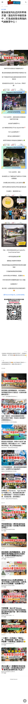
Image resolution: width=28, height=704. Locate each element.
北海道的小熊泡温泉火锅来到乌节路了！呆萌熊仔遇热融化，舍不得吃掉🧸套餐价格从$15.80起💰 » (14, 355)
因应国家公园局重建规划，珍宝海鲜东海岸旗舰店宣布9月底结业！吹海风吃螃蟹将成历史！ (13, 392)
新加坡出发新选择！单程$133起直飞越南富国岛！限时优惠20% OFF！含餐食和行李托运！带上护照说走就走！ (13, 444)
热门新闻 (6, 6)
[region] (14, 35)
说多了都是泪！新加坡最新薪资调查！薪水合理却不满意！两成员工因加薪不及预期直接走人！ (13, 418)
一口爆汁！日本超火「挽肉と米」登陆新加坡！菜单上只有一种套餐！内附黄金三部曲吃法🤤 (13, 640)
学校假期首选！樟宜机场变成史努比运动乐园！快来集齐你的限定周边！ (13, 526)
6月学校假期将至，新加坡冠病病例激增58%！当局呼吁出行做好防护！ (13, 468)
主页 (2, 6)
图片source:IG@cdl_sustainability (14, 295)
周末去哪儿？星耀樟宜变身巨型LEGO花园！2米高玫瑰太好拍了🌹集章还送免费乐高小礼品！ (13, 668)
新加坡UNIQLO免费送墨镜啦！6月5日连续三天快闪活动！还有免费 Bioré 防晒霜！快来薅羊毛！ (13, 582)
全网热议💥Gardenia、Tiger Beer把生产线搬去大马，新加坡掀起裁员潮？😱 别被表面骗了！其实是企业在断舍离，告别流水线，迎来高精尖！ (13, 494)
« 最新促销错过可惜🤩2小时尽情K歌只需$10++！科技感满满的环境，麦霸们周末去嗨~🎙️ (13, 363)
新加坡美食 (3, 634)
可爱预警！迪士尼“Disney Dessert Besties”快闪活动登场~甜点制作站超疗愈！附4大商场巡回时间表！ (14, 611)
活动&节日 (3, 520)
